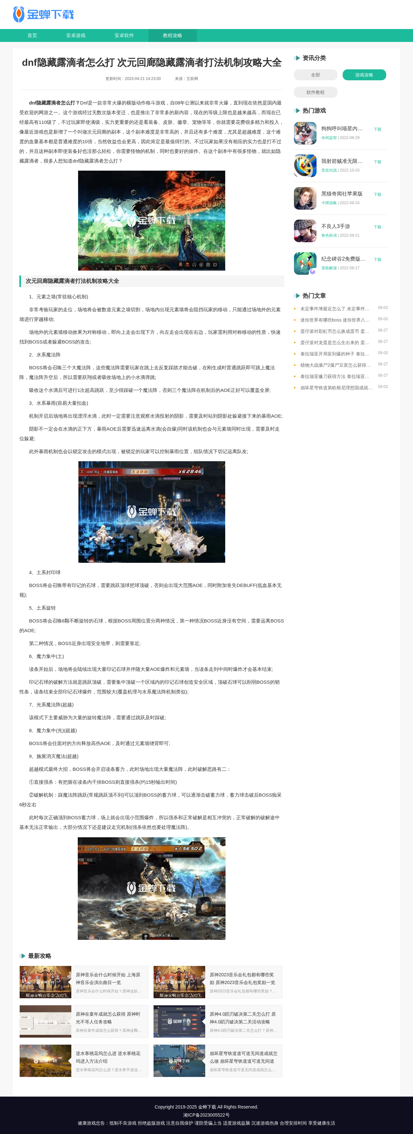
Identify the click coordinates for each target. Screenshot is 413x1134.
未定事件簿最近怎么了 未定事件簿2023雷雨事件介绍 (336, 308)
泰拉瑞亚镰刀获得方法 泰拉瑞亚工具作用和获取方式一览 (336, 376)
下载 (377, 129)
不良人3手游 (335, 226)
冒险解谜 (329, 268)
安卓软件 (124, 35)
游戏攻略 (364, 74)
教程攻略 (172, 35)
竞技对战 (329, 170)
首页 (32, 35)
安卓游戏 (76, 35)
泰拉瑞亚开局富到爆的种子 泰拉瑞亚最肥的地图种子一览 (336, 353)
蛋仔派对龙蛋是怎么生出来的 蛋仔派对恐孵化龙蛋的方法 (336, 342)
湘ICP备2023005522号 (206, 1115)
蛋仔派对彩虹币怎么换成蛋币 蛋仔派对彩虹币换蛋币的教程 (336, 331)
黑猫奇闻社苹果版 (342, 193)
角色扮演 (329, 235)
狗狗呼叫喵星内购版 (343, 128)
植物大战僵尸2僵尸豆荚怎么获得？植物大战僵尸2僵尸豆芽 (336, 365)
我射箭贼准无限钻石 (343, 161)
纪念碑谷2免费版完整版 (343, 259)
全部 (315, 74)
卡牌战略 (329, 203)
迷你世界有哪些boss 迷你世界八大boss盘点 (336, 320)
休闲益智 (329, 137)
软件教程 (316, 92)
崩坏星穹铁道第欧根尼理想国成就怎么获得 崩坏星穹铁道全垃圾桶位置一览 (336, 387)
